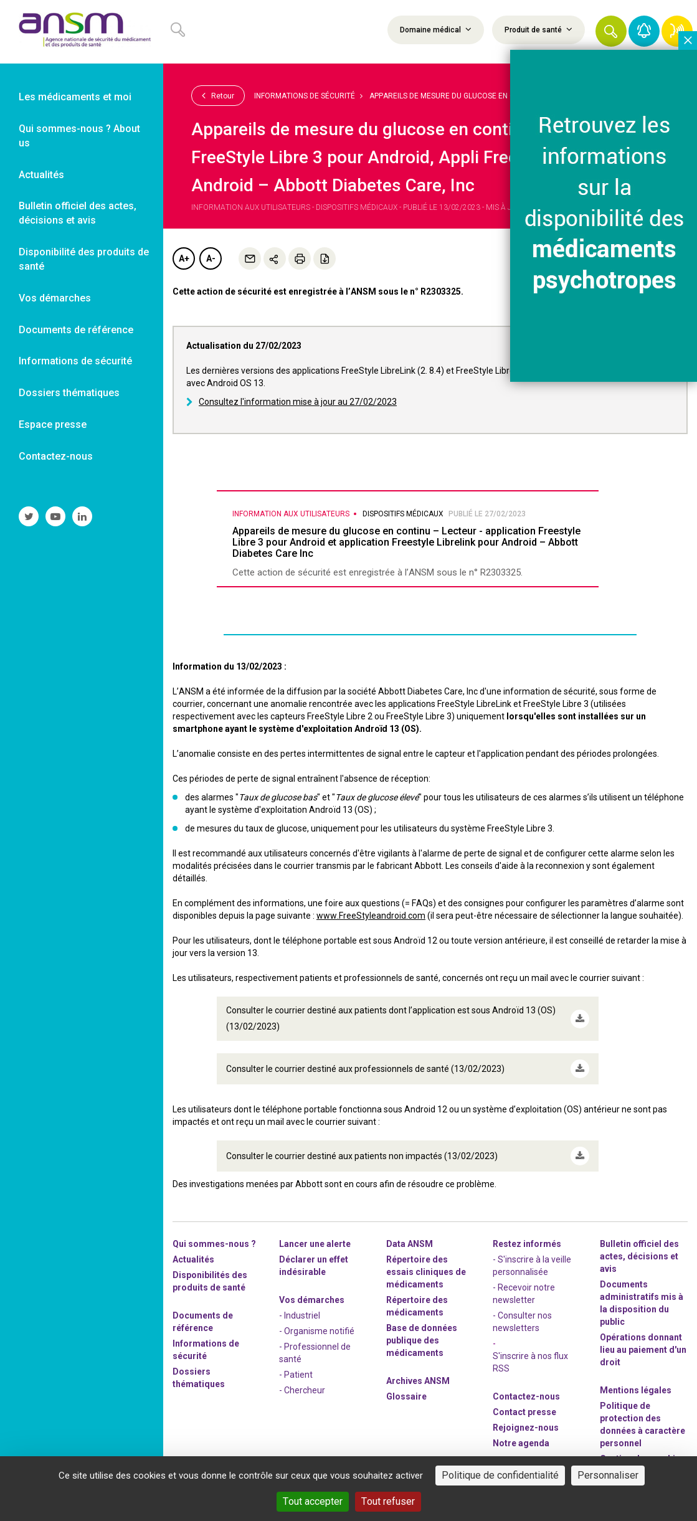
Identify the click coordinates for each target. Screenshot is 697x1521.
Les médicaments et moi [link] (75, 97)
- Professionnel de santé (315, 1353)
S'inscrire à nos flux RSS (530, 1362)
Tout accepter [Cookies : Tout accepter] (313, 1501)
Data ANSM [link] (409, 1244)
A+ (184, 258)
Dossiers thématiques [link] (69, 393)
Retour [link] (218, 95)
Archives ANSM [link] (418, 1381)
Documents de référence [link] (76, 330)
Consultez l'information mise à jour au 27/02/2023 (298, 402)
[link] (81, 32)
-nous (526, 1428)
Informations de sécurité (304, 96)
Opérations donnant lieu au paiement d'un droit (643, 1349)
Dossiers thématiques (199, 1378)
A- (211, 258)
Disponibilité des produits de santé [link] (84, 259)
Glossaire (406, 1396)
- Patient (296, 1375)
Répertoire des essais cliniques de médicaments (426, 1271)
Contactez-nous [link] (56, 456)
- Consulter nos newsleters (522, 1321)
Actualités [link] (41, 175)
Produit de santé (538, 29)
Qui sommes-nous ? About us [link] (79, 136)
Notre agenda (521, 1443)
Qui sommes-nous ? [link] (214, 1244)
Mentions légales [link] (635, 1390)
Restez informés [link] (527, 1244)
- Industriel (299, 1315)
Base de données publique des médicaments (421, 1340)
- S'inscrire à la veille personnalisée (532, 1265)
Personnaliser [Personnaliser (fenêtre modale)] (607, 1475)
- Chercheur (302, 1390)
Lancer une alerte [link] (315, 1244)
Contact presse (524, 1412)
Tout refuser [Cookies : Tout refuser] (388, 1501)
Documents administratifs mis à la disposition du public (641, 1303)
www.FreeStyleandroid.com (370, 916)
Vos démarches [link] (55, 298)
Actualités (193, 1259)
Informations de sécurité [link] (75, 361)
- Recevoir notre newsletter (524, 1293)
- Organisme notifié (316, 1331)
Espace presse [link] (53, 424)
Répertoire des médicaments (417, 1306)
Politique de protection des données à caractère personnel (642, 1424)
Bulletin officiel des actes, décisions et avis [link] (77, 213)
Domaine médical (436, 29)
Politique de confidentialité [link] (500, 1475)
